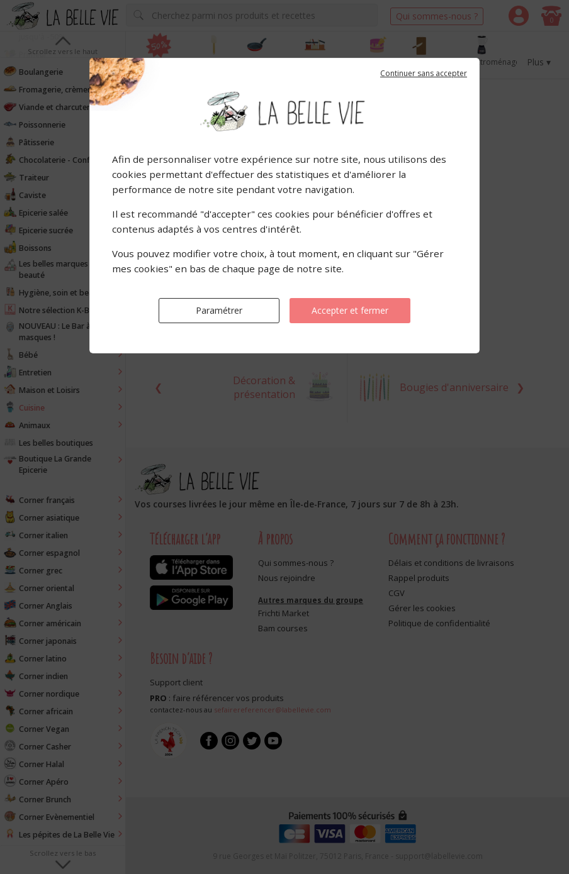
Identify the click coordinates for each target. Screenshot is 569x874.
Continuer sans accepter (423, 73)
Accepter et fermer (350, 310)
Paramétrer (219, 310)
